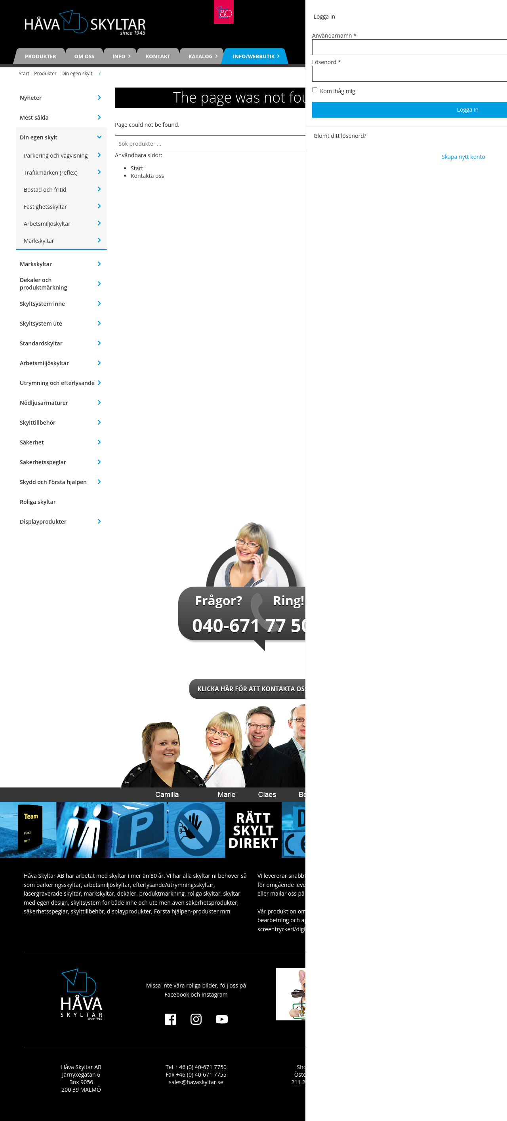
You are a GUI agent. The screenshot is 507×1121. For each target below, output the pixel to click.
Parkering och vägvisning (56, 155)
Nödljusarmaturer (44, 402)
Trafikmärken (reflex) (51, 172)
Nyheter (31, 97)
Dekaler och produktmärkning (43, 283)
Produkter (40, 56)
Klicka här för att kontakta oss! (253, 688)
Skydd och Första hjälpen (53, 482)
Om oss (84, 56)
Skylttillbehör (37, 422)
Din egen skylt (76, 73)
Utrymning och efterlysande (57, 383)
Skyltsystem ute (41, 323)
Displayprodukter (43, 521)
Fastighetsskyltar (45, 206)
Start (24, 73)
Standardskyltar (41, 343)
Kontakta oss (147, 175)
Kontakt (158, 56)
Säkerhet (32, 442)
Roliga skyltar (38, 501)
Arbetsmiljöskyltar (47, 223)
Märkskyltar (39, 240)
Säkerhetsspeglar (43, 462)
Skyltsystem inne (42, 303)
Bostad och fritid (45, 189)
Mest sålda (34, 117)
